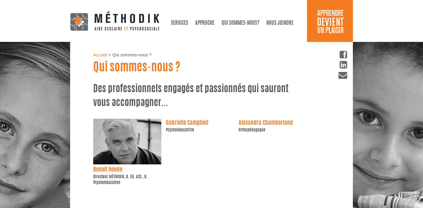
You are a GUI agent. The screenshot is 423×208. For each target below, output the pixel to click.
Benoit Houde (107, 170)
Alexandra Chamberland (266, 123)
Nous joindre (279, 23)
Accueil (100, 54)
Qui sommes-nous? (240, 23)
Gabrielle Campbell (187, 123)
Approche (204, 23)
